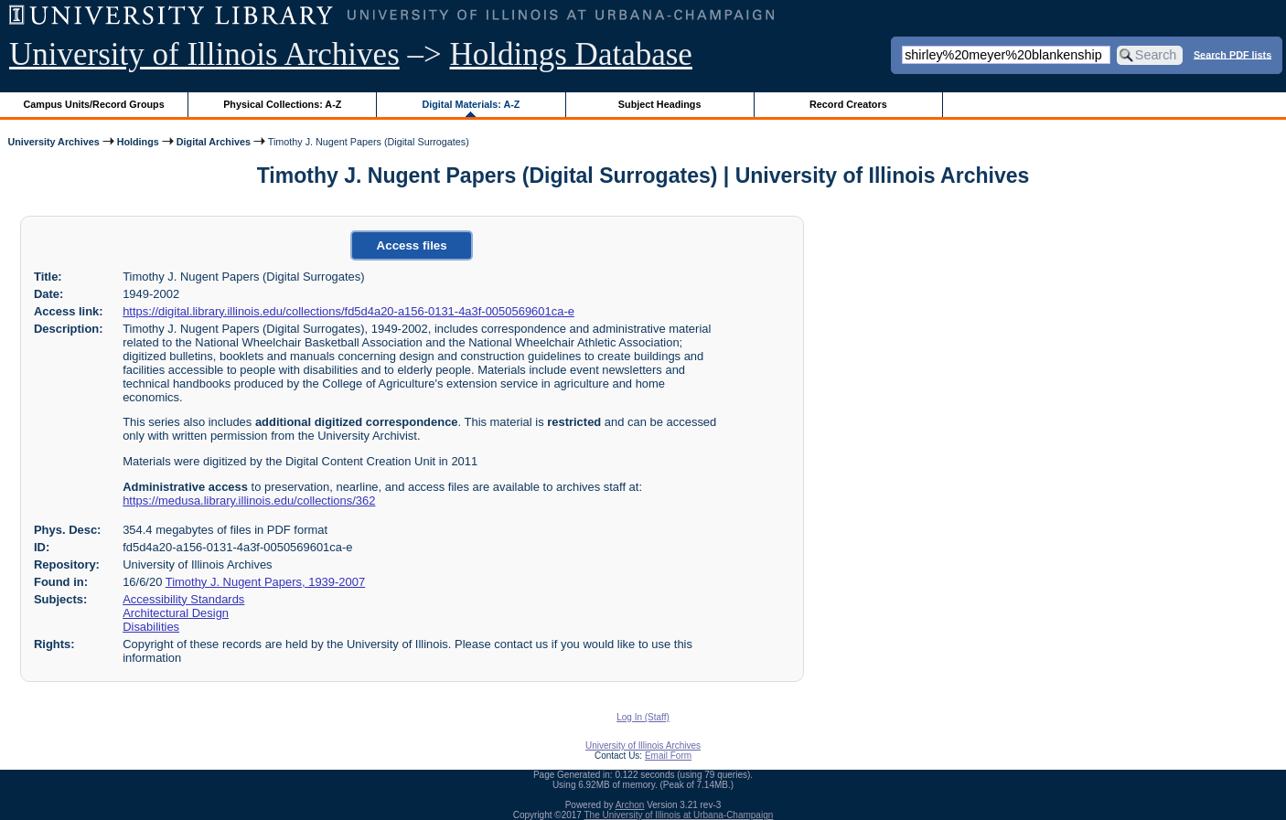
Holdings (138, 141)
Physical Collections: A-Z (282, 104)
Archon (630, 805)
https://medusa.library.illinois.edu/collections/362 (249, 500)
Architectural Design (176, 613)
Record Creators (848, 104)
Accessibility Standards (183, 599)
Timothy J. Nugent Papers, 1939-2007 (265, 582)
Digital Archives (214, 141)
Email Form (668, 756)
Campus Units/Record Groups (94, 104)
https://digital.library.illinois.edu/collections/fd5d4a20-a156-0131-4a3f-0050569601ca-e (348, 311)
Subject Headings (660, 104)
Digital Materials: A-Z (471, 104)
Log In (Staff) (643, 717)
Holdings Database (571, 54)
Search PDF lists (1232, 53)
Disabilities (151, 627)
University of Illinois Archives (204, 54)
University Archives (53, 141)
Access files (412, 245)
